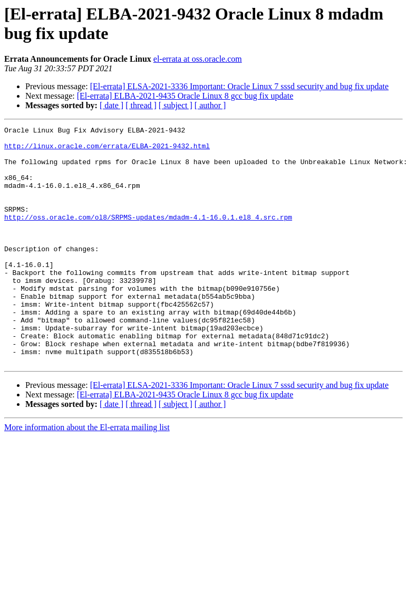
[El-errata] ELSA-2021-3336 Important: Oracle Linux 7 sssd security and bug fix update (239, 86)
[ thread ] (141, 105)
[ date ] (111, 105)
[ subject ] (175, 105)
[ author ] (210, 105)
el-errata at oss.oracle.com (197, 58)
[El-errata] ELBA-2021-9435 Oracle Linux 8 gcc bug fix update (185, 95)
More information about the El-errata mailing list (87, 474)
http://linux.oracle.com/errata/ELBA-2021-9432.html (107, 150)
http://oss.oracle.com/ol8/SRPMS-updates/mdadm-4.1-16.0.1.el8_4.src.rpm (148, 236)
